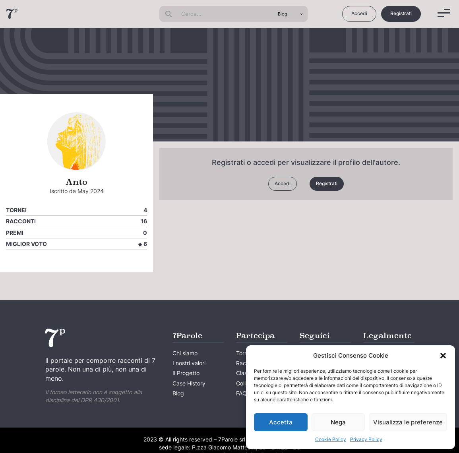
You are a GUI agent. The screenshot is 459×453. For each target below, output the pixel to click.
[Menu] (444, 13)
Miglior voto (26, 243)
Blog (178, 393)
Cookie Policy (330, 439)
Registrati (401, 13)
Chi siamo (185, 353)
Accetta (280, 422)
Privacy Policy (366, 439)
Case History (188, 383)
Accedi (359, 13)
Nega (338, 422)
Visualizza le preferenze (408, 422)
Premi (14, 232)
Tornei (16, 210)
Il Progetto (185, 373)
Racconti (21, 221)
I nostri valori (188, 363)
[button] (443, 356)
